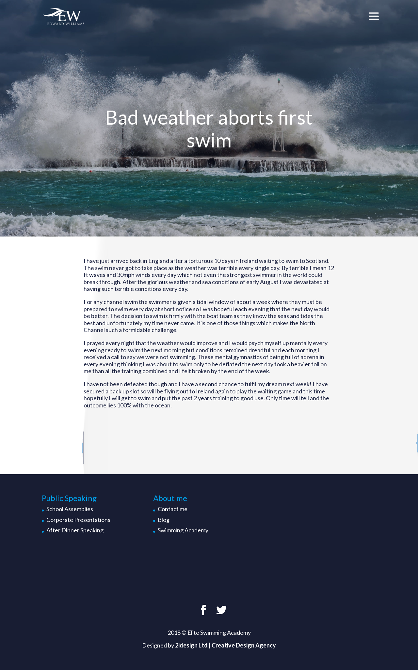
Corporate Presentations (78, 519)
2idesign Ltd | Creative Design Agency (225, 645)
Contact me (172, 508)
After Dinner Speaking (75, 530)
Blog (163, 519)
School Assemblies (69, 508)
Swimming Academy (183, 530)
